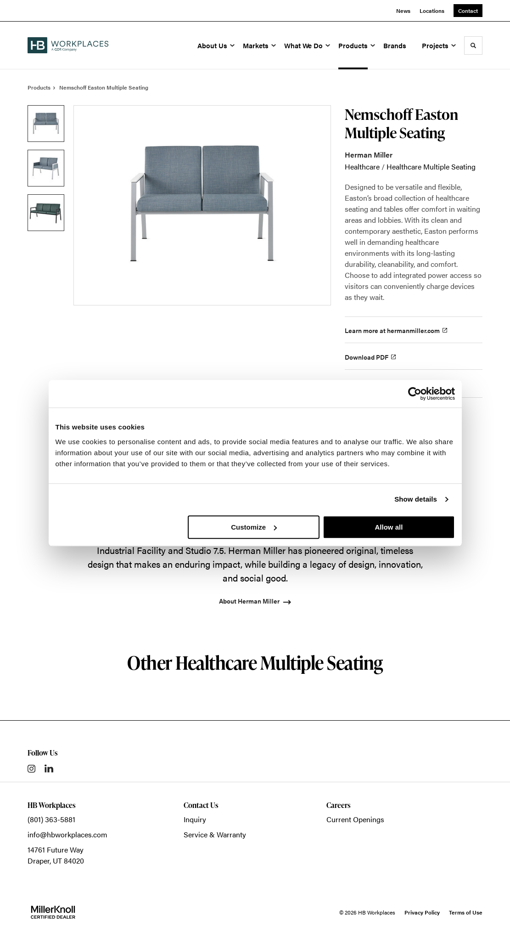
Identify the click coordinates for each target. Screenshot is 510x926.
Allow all (389, 527)
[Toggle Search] (473, 45)
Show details (415, 499)
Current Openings (355, 819)
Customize (254, 527)
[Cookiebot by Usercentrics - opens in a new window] (415, 394)
